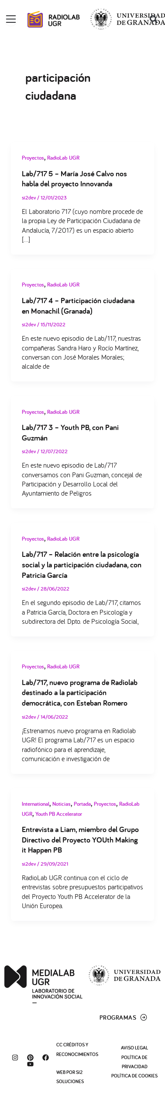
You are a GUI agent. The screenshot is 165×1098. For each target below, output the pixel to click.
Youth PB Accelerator (58, 814)
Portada (82, 804)
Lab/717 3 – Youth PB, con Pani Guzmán (70, 432)
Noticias (61, 804)
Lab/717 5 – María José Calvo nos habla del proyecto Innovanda (74, 178)
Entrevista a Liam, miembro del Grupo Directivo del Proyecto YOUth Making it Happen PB (80, 839)
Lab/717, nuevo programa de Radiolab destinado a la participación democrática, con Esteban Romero (80, 692)
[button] (153, 19)
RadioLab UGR (63, 157)
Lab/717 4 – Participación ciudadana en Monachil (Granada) (78, 305)
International (35, 804)
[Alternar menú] (10, 19)
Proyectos (33, 157)
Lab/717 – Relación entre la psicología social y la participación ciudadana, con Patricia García (81, 564)
